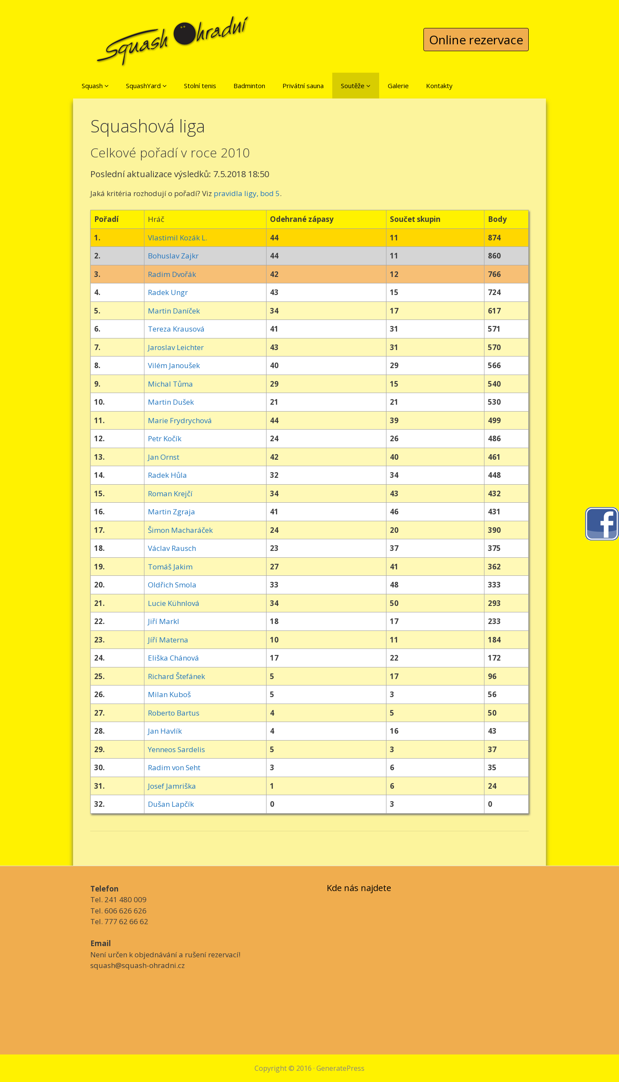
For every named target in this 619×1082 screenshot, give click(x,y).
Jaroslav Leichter (176, 347)
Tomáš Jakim (170, 567)
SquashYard (146, 85)
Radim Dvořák (172, 274)
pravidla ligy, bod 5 (247, 193)
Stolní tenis (200, 85)
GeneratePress (340, 1068)
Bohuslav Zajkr (173, 256)
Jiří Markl (163, 621)
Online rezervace (476, 39)
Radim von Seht (174, 767)
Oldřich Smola (172, 585)
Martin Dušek (171, 402)
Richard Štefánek (176, 676)
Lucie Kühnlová (173, 603)
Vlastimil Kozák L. (177, 238)
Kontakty (439, 85)
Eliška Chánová (173, 658)
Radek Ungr (168, 292)
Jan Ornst (163, 457)
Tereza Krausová (176, 329)
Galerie (398, 85)
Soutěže (356, 85)
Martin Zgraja (171, 511)
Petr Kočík (164, 438)
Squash (95, 85)
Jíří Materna (168, 640)
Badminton (249, 85)
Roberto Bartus (173, 713)
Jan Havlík (165, 731)
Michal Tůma (170, 384)
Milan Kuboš (169, 694)
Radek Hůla (167, 475)
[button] (106, 85)
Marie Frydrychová (180, 420)
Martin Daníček (174, 311)
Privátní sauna (303, 85)
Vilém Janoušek (174, 365)
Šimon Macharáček (180, 530)
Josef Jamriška (172, 786)
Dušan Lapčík (171, 804)
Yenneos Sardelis (176, 749)
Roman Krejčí (170, 493)
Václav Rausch (172, 548)
